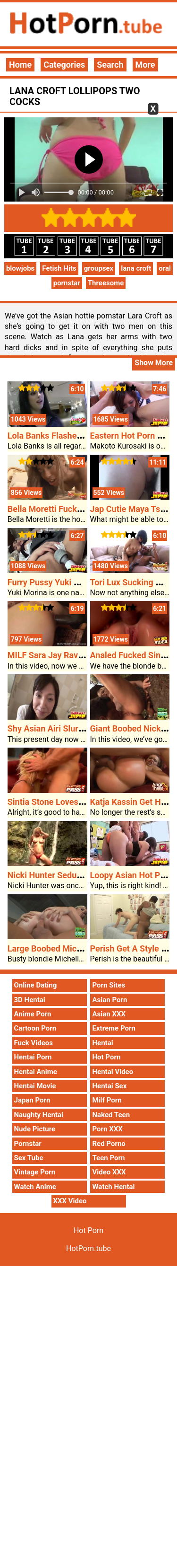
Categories (64, 65)
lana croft (136, 268)
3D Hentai (29, 1000)
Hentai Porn (33, 1057)
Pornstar (28, 1143)
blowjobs (20, 268)
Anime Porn (32, 1014)
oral (165, 268)
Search (110, 65)
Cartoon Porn (35, 1028)
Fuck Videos (33, 1043)
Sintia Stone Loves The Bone (62, 802)
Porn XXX (107, 1129)
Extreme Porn (113, 1028)
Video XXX (109, 1172)
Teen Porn (108, 1158)
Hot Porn (106, 1057)
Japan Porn (32, 1100)
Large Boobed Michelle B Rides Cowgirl (82, 948)
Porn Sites (108, 985)
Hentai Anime (35, 1071)
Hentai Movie (35, 1086)
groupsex (99, 268)
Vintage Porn (35, 1172)
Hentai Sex (109, 1086)
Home (20, 65)
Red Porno (108, 1143)
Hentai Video (112, 1071)
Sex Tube (28, 1158)
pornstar (66, 283)
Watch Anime (35, 1186)
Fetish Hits (59, 268)
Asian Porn (109, 1000)
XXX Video (70, 1201)
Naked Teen (111, 1115)
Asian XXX (108, 1014)
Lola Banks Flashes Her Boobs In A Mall (83, 436)
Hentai (102, 1043)
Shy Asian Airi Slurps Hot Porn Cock (76, 728)
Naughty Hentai (39, 1115)
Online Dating (35, 985)
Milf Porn (106, 1100)
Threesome (106, 283)
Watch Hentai (113, 1186)
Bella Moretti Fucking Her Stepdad (73, 509)
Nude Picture (35, 1129)
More (145, 65)
